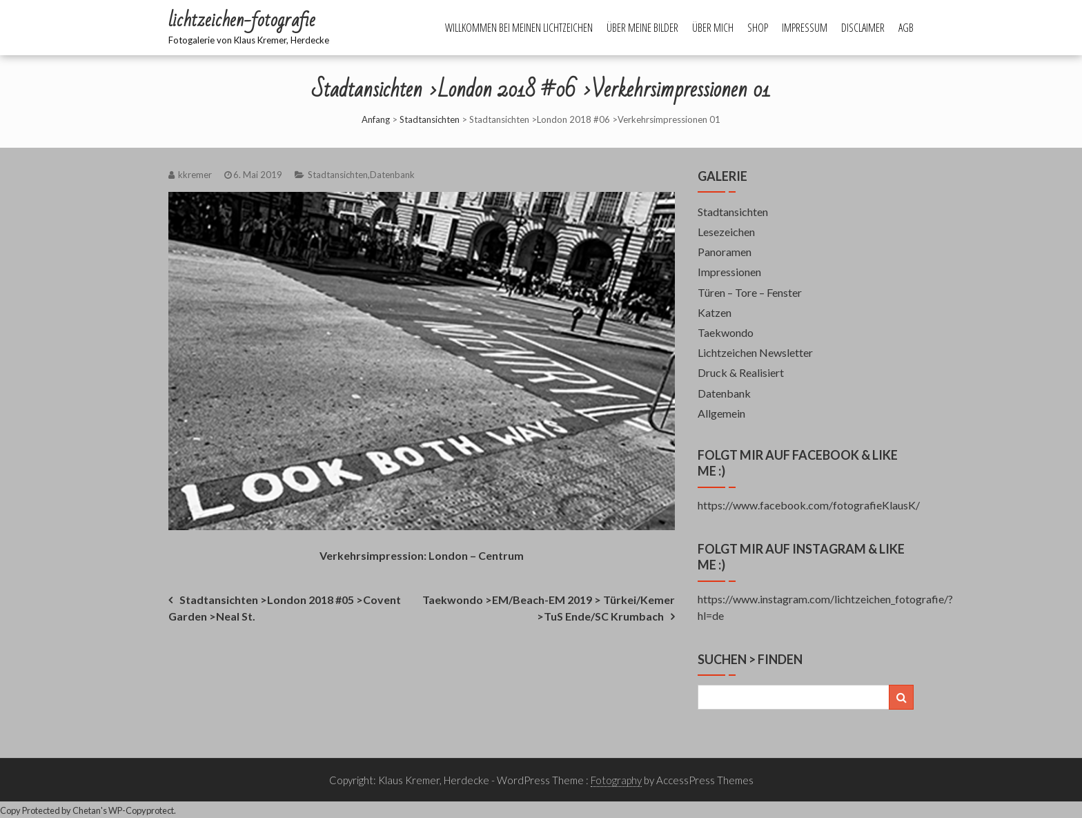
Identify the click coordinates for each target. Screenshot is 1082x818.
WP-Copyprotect (141, 810)
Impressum (804, 27)
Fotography (616, 780)
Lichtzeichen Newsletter (755, 352)
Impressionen (729, 271)
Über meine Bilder (642, 27)
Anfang (376, 119)
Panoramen (724, 251)
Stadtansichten (430, 119)
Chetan (86, 810)
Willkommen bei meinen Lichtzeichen (519, 27)
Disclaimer (863, 27)
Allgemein (721, 413)
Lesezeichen (726, 231)
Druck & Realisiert (741, 372)
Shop (757, 27)
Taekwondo (726, 332)
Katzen (714, 312)
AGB (906, 27)
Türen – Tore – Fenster (750, 292)
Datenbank (392, 174)
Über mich (713, 27)
